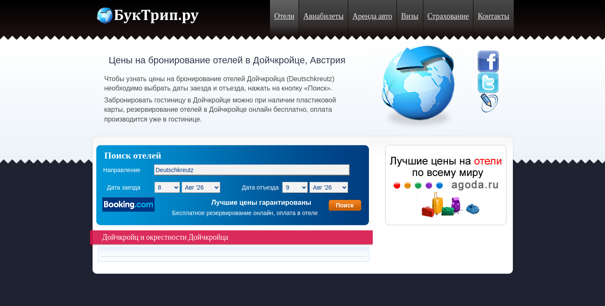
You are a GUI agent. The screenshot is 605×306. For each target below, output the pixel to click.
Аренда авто (372, 16)
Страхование (448, 16)
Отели (284, 16)
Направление (121, 170)
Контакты (493, 16)
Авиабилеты (323, 16)
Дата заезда (124, 187)
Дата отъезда (260, 187)
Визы (410, 16)
